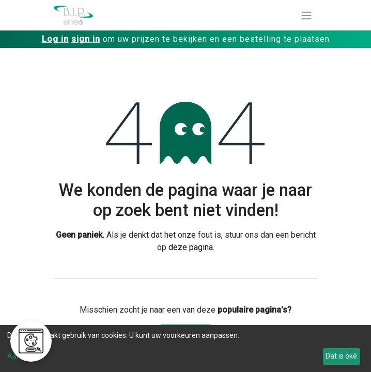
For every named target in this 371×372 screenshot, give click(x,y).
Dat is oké (341, 356)
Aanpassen (25, 356)
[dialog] (185, 348)
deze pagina (190, 247)
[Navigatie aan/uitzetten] (306, 15)
